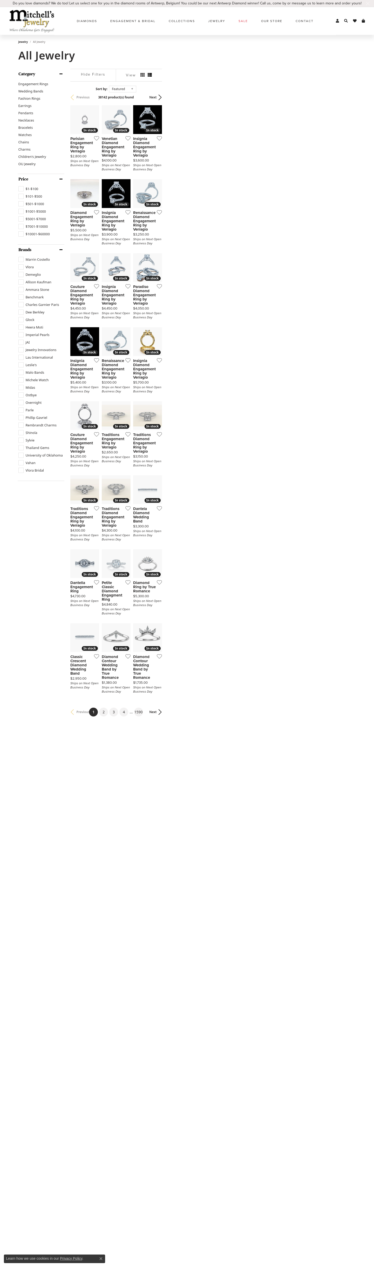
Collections (182, 21)
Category (26, 74)
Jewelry (216, 21)
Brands (24, 250)
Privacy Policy (71, 1258)
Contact (305, 21)
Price (23, 179)
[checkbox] (28, 188)
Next (346, 97)
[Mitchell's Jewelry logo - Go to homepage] (32, 21)
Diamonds (87, 21)
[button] (337, 21)
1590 (235, 1079)
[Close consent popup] (101, 1258)
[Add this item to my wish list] (159, 203)
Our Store (271, 21)
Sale (243, 21)
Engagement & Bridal (132, 21)
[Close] (367, 3)
